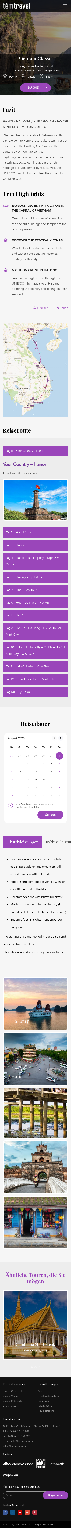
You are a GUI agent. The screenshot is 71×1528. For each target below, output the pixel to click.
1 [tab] (32, 1367)
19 (35, 779)
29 (59, 787)
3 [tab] (39, 1367)
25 (27, 787)
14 (51, 771)
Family (13, 76)
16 (11, 779)
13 (43, 771)
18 (27, 779)
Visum (41, 1391)
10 (19, 771)
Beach (49, 76)
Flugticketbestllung (48, 1396)
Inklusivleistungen (22, 841)
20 (43, 779)
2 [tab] (35, 1367)
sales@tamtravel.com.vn (16, 1446)
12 (35, 771)
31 (19, 795)
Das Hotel (43, 1401)
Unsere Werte (10, 1396)
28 (51, 787)
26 (35, 787)
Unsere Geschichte (13, 1391)
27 (43, 787)
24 (19, 787)
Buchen (34, 88)
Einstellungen (10, 1406)
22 (59, 779)
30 (11, 795)
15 (59, 771)
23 (11, 787)
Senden (50, 815)
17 (19, 779)
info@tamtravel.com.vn (23, 1441)
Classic (31, 76)
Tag (25, 451)
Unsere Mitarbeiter (13, 1401)
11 (27, 771)
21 (51, 779)
